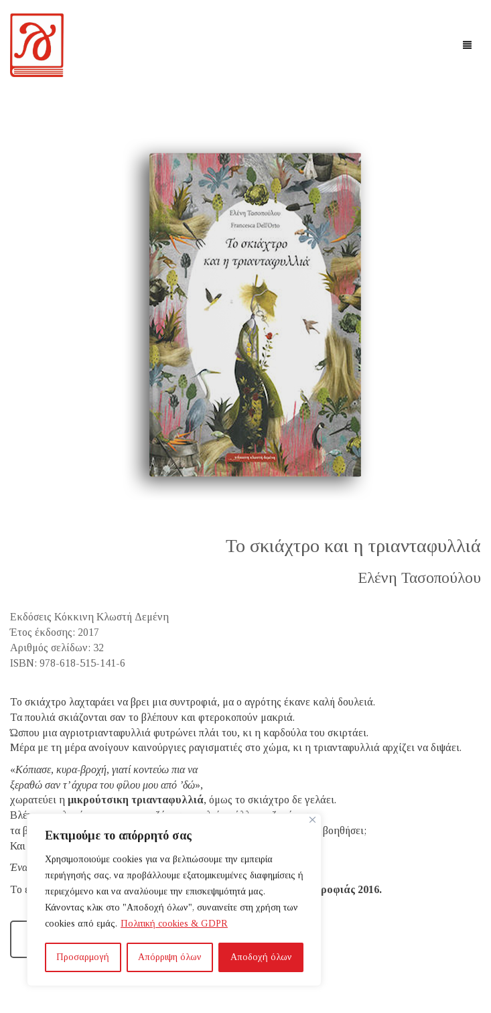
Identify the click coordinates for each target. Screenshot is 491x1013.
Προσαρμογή (82, 957)
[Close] (312, 820)
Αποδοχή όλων (261, 957)
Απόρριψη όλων (170, 957)
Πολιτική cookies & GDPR (174, 924)
